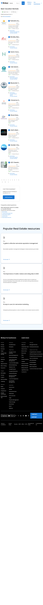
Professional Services (34, 346)
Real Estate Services (6, 217)
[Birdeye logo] (5, 3)
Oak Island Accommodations (15, 67)
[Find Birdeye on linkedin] (20, 416)
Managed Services (33, 344)
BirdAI (2, 386)
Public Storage (12, 402)
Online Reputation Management (13, 360)
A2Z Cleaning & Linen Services (15, 162)
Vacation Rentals (13, 33)
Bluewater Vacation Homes (15, 83)
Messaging (3, 373)
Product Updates (25, 359)
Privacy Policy (10, 424)
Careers (23, 361)
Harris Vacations (15, 52)
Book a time (24, 351)
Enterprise (11, 346)
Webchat (3, 359)
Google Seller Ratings (3, 353)
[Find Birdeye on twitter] (18, 416)
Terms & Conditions (3, 424)
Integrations (3, 390)
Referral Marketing (13, 365)
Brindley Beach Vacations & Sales (15, 37)
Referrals (3, 348)
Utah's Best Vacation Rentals (15, 130)
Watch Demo (24, 348)
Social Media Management (12, 381)
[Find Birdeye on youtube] (26, 416)
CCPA (26, 424)
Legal (10, 397)
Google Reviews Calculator (35, 352)
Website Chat (12, 367)
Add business (8, 197)
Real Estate (12, 30)
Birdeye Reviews (25, 365)
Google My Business (13, 371)
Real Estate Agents (14, 77)
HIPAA (23, 424)
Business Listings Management (12, 376)
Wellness (11, 408)
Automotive (11, 387)
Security (16, 424)
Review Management (13, 355)
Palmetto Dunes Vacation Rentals (15, 21)
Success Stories (25, 363)
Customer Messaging (13, 362)
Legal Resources (25, 369)
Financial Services (13, 391)
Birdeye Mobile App (4, 397)
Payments (3, 367)
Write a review (29, 3)
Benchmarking (4, 379)
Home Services (12, 395)
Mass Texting (4, 365)
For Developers (33, 362)
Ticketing (3, 381)
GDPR (19, 424)
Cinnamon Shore (15, 100)
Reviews (2, 346)
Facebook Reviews (13, 373)
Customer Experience (13, 378)
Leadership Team (25, 346)
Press (23, 357)
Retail (10, 406)
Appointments (4, 363)
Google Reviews (12, 369)
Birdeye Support (33, 364)
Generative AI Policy (31, 424)
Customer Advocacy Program (36, 368)
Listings (2, 344)
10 (5, 182)
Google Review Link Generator (36, 356)
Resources (24, 353)
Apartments (4, 216)
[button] (8, 182)
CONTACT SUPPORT (34, 416)
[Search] (23, 3)
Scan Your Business (34, 358)
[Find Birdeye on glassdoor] (28, 416)
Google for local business (12, 352)
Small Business (12, 344)
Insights (2, 377)
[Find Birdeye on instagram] (23, 416)
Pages (2, 351)
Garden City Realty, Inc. (15, 145)
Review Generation (13, 357)
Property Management (14, 31)
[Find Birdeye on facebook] (15, 416)
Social (2, 361)
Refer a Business (33, 366)
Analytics (3, 388)
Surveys (2, 375)
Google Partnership (3, 393)
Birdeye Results (25, 367)
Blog (22, 355)
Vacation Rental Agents (13, 94)
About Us (23, 344)
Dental (10, 389)
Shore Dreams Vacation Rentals (15, 115)
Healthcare (11, 393)
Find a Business (33, 360)
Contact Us (24, 372)
